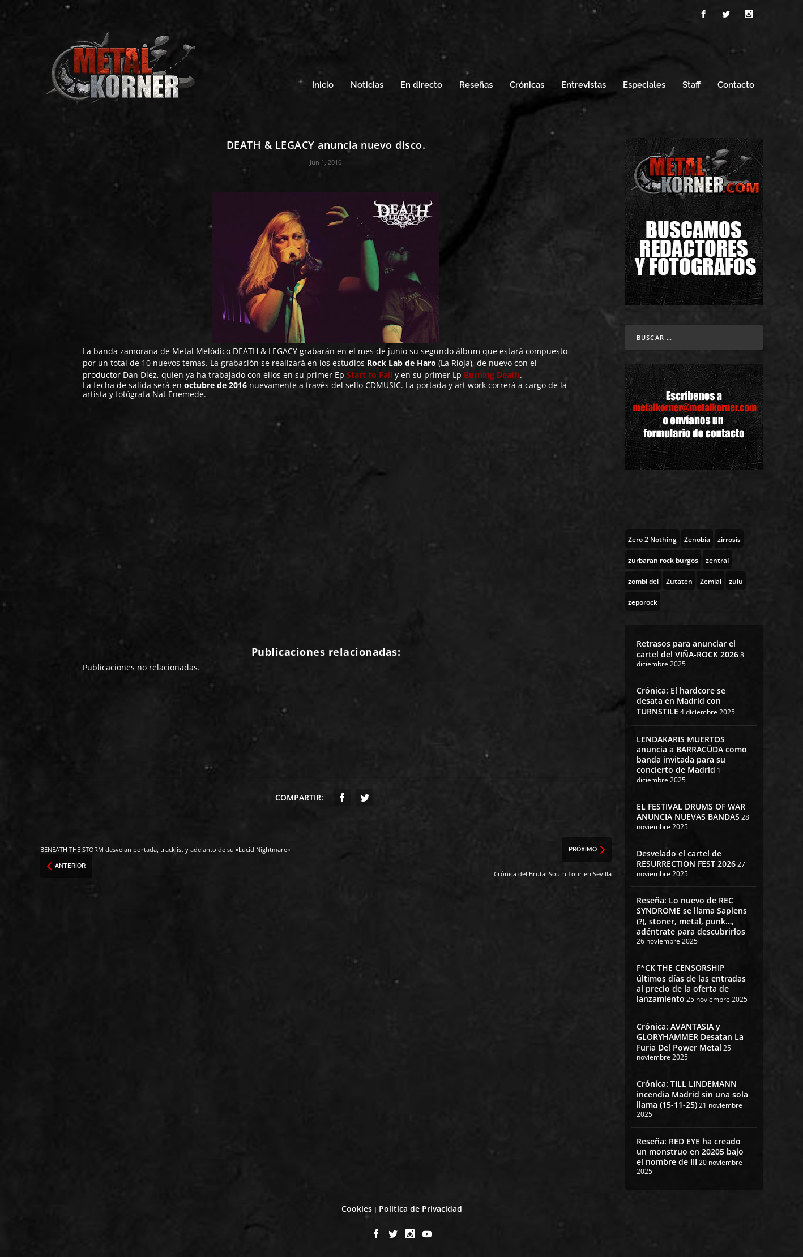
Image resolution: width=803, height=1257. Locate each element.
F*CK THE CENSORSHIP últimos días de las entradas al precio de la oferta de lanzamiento (691, 981)
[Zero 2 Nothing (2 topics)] (652, 536)
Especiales (644, 83)
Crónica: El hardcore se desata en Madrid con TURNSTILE (681, 698)
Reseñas (476, 83)
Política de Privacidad (420, 1207)
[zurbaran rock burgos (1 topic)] (663, 557)
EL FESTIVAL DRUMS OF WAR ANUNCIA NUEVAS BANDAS (691, 809)
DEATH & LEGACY (266, 349)
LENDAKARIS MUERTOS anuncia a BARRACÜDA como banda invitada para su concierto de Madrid (692, 753)
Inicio (323, 83)
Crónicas (527, 83)
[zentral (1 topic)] (717, 557)
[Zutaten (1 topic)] (679, 578)
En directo (421, 83)
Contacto (735, 83)
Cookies (356, 1207)
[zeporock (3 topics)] (642, 599)
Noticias (367, 83)
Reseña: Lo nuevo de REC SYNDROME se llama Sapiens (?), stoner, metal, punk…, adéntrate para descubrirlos (692, 914)
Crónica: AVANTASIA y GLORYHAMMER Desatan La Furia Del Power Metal (690, 1035)
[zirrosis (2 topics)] (729, 536)
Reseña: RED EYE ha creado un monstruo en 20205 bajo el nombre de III (690, 1149)
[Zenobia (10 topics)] (697, 536)
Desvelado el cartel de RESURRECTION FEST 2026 (686, 856)
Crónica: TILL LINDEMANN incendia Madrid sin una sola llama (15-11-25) (692, 1092)
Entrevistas (583, 83)
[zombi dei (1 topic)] (643, 578)
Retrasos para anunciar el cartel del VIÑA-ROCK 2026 (687, 646)
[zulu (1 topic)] (736, 578)
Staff (691, 83)
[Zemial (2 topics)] (710, 578)
